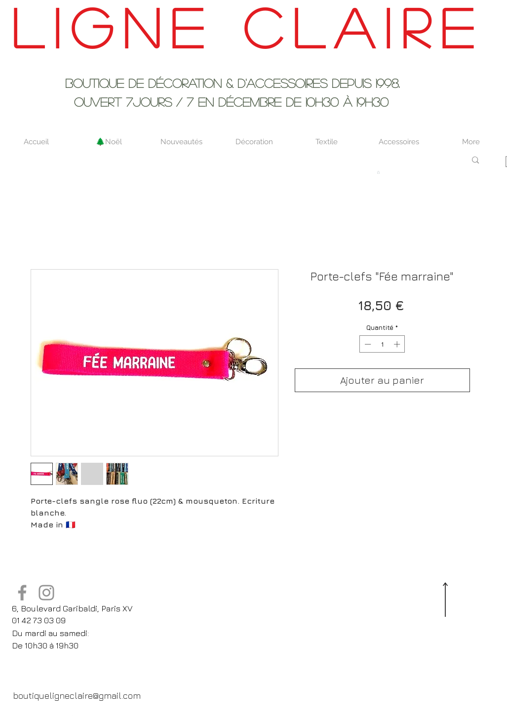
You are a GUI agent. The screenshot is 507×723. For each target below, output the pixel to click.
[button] (378, 172)
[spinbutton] (382, 344)
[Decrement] (367, 344)
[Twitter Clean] (53, 716)
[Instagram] (46, 592)
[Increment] (398, 344)
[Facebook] (22, 592)
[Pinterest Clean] (73, 716)
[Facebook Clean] (33, 716)
